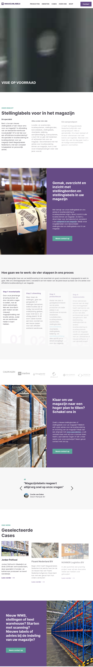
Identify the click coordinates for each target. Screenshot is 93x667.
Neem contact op (62, 238)
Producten (35, 4)
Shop (71, 4)
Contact (86, 4)
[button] (72, 488)
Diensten (45, 4)
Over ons (63, 4)
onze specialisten (74, 432)
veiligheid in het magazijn (66, 221)
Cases (54, 4)
